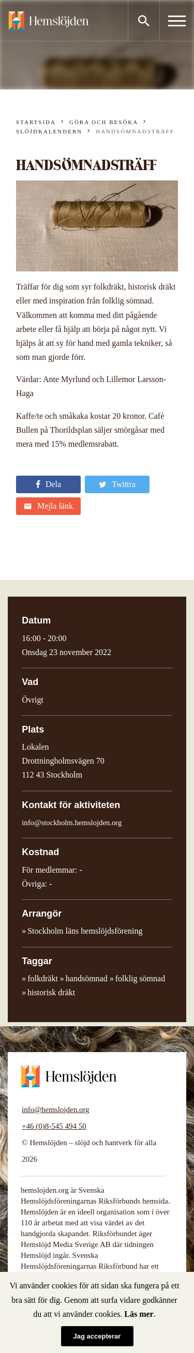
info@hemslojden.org (55, 1109)
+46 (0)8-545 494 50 (54, 1126)
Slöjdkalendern (49, 131)
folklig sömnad (140, 978)
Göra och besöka (103, 122)
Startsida (36, 122)
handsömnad (87, 978)
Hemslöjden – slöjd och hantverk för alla (48, 20)
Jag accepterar (97, 1336)
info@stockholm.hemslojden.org (72, 822)
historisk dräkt (51, 992)
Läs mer (138, 1314)
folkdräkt (42, 978)
